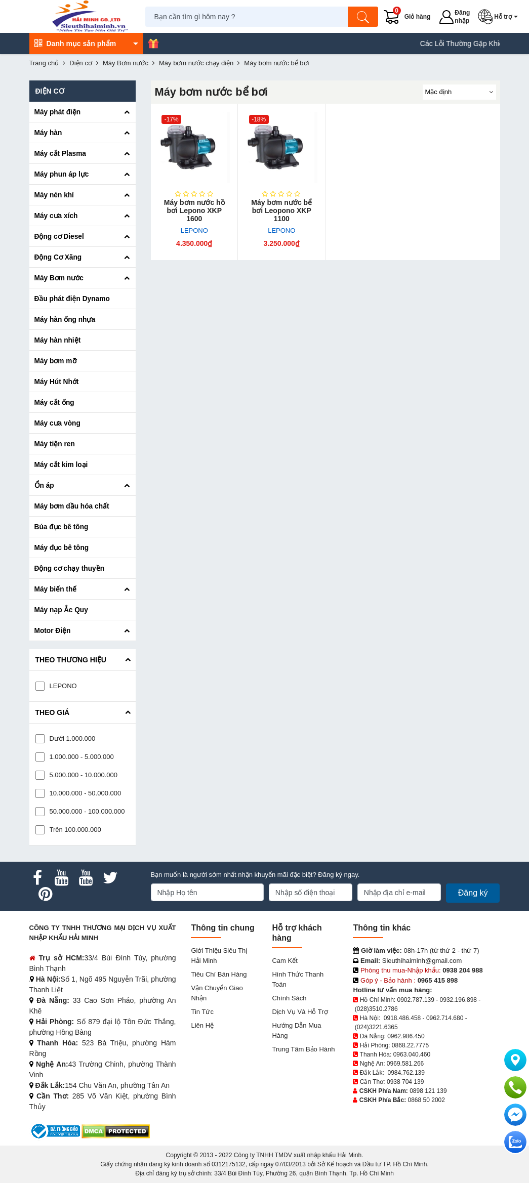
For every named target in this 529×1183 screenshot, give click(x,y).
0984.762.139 (406, 1072)
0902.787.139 (415, 999)
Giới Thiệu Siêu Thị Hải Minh (219, 955)
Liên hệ (202, 1025)
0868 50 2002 (426, 1100)
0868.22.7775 (410, 1045)
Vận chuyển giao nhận (216, 993)
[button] (500, 17)
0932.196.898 (458, 999)
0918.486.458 (402, 1018)
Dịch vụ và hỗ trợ (300, 1012)
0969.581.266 (405, 1063)
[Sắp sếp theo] (459, 92)
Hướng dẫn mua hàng (296, 1030)
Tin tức (202, 1012)
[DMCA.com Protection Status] (116, 1130)
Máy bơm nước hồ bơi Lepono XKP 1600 (194, 210)
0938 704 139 (405, 1081)
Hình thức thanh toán (297, 979)
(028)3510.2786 (376, 1008)
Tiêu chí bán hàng (219, 974)
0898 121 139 (428, 1090)
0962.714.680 (444, 1018)
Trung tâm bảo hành (303, 1049)
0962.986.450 (405, 1036)
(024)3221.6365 (376, 1027)
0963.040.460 (411, 1054)
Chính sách (289, 998)
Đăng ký (473, 893)
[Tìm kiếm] (364, 17)
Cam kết (284, 960)
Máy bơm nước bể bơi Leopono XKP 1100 (281, 210)
